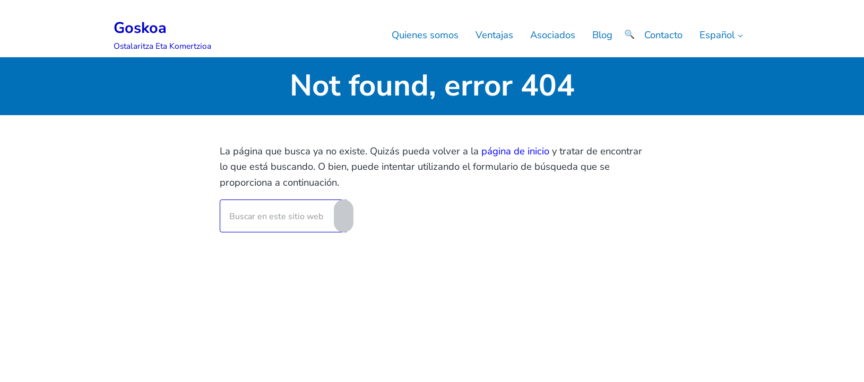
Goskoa (140, 28)
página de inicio (515, 151)
